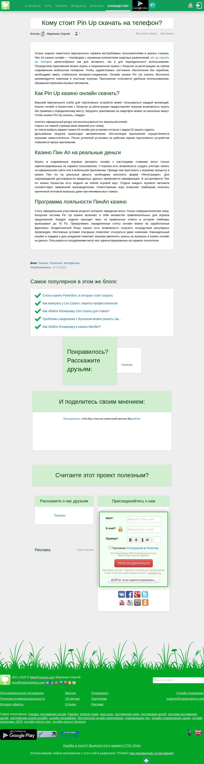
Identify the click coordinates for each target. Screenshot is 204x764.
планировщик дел (137, 718)
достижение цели (127, 714)
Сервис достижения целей (47, 714)
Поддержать (100, 693)
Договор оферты (11, 704)
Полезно (126, 364)
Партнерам (99, 698)
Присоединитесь (71, 419)
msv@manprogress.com (28, 682)
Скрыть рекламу (85, 550)
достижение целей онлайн (28, 718)
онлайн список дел (37, 721)
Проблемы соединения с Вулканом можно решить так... (82, 319)
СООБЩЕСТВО (117, 6)
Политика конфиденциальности (22, 698)
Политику (152, 548)
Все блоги (167, 33)
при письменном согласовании (151, 753)
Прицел (72, 714)
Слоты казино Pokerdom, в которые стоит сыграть (78, 295)
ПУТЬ (48, 6)
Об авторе (72, 698)
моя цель (106, 714)
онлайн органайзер (62, 718)
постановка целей (153, 714)
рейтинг (137, 419)
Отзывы (70, 704)
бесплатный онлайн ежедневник (100, 718)
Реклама (97, 704)
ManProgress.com (42, 677)
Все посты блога (146, 33)
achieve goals (89, 714)
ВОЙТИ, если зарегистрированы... (133, 580)
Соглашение (135, 548)
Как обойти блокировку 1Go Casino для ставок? (76, 311)
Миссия (70, 693)
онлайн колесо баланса (69, 721)
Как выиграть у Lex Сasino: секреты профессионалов (80, 303)
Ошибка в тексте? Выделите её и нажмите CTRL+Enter (102, 745)
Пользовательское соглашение (22, 693)
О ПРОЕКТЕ (33, 6)
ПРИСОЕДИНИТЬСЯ (134, 563)
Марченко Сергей (55, 33)
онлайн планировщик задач (171, 718)
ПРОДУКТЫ (78, 6)
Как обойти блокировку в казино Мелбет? (72, 326)
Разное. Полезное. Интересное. (59, 263)
